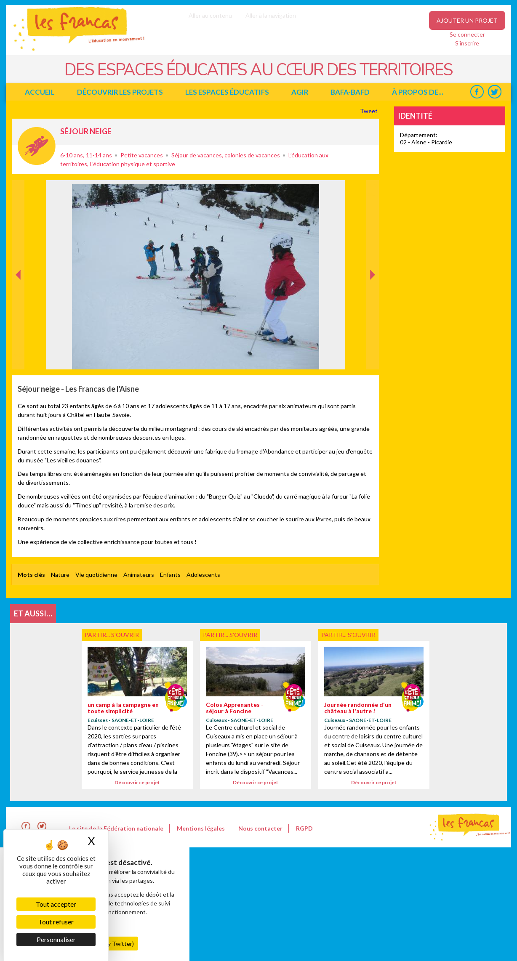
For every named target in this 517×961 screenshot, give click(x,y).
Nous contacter (260, 828)
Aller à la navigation (270, 15)
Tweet (369, 110)
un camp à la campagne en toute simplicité (123, 707)
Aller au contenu (210, 15)
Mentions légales (201, 828)
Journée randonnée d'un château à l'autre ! (358, 707)
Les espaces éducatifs (227, 92)
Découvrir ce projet (137, 782)
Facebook (477, 92)
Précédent (18, 356)
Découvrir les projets (120, 92)
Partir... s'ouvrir (37, 146)
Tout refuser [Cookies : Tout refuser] (56, 922)
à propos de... (417, 92)
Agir (299, 92)
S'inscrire (467, 43)
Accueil (40, 92)
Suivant (371, 189)
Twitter (494, 92)
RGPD (304, 828)
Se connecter (467, 34)
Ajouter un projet (467, 20)
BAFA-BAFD (350, 92)
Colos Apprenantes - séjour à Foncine (235, 707)
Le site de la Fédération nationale (116, 828)
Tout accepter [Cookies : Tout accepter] (56, 904)
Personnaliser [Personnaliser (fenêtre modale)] (56, 939)
